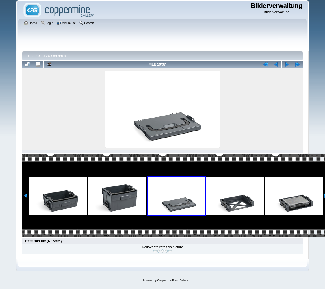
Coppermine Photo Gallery (172, 280)
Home (32, 56)
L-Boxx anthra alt (54, 56)
